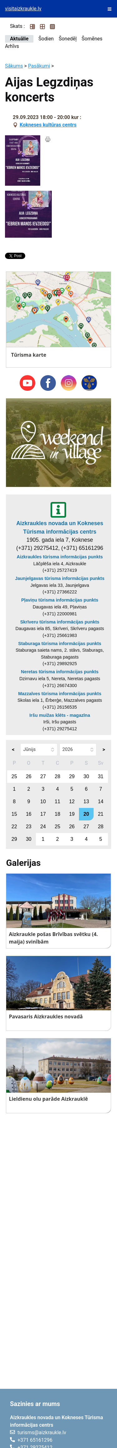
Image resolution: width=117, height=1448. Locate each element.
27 (43, 776)
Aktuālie (19, 39)
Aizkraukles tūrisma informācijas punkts (60, 556)
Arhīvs (12, 46)
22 (14, 826)
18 (57, 814)
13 (86, 801)
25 (14, 776)
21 (101, 814)
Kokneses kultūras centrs (48, 125)
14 (101, 801)
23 (29, 826)
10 (43, 801)
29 (72, 776)
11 (57, 801)
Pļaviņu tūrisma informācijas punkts (59, 599)
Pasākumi (39, 66)
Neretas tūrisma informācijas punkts (60, 671)
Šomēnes (92, 39)
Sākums (14, 66)
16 (29, 814)
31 (101, 776)
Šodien (46, 39)
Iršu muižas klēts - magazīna (59, 715)
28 (57, 776)
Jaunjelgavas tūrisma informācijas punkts (59, 578)
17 (43, 814)
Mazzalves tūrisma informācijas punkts (59, 693)
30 (86, 776)
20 (86, 814)
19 (72, 814)
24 (43, 826)
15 (14, 814)
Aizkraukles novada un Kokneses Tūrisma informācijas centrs (59, 527)
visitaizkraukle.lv (23, 9)
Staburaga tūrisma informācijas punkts (59, 643)
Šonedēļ (67, 39)
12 (72, 801)
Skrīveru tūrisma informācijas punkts (60, 621)
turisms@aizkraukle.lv (41, 1432)
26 (29, 776)
